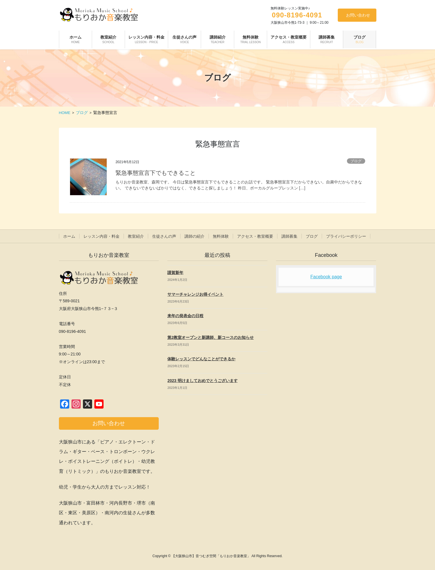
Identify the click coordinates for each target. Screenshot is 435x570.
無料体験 (221, 236)
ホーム (69, 236)
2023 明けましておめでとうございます (202, 380)
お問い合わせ (358, 15)
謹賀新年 (175, 272)
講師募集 (289, 236)
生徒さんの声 (164, 236)
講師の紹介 (194, 236)
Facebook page (326, 276)
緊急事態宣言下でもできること (156, 173)
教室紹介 (136, 236)
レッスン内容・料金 (102, 236)
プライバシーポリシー (346, 236)
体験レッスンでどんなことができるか (201, 359)
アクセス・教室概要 (255, 236)
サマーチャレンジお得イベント (195, 294)
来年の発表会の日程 (185, 315)
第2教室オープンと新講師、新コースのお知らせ (210, 337)
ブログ (355, 161)
